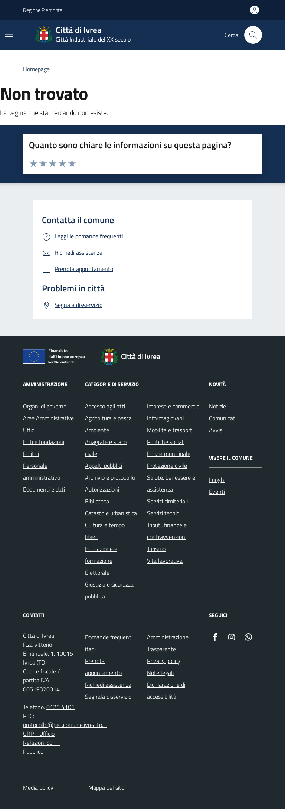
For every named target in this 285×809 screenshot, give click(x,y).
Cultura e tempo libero (105, 531)
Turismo (156, 548)
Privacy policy (163, 660)
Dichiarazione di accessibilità (166, 690)
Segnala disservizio (108, 696)
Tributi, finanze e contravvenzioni (167, 531)
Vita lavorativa (165, 560)
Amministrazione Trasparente (168, 643)
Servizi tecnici (163, 513)
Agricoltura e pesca (108, 418)
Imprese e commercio (173, 406)
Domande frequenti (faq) (108, 643)
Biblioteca (97, 501)
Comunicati (222, 418)
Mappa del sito (106, 787)
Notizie (217, 406)
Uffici (29, 429)
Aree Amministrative (48, 418)
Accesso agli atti (105, 406)
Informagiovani (165, 418)
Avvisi (216, 429)
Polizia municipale (168, 453)
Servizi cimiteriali (167, 501)
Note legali (160, 672)
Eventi (217, 491)
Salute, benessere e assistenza (171, 483)
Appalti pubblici (103, 465)
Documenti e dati (44, 489)
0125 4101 (60, 706)
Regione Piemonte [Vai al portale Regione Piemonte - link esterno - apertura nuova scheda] (42, 10)
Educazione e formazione (101, 554)
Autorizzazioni (102, 489)
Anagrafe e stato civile (106, 447)
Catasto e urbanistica (111, 513)
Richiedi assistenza (108, 684)
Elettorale (97, 572)
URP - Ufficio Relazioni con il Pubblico (41, 742)
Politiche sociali (165, 441)
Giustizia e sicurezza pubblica (109, 590)
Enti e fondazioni (43, 441)
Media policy (38, 787)
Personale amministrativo (41, 471)
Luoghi (217, 479)
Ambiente (97, 429)
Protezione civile (167, 465)
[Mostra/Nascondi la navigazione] (8, 34)
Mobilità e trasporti (170, 429)
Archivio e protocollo (110, 477)
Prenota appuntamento (103, 666)
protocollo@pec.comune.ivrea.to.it (65, 724)
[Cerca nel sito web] (253, 35)
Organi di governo (44, 406)
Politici (31, 453)
